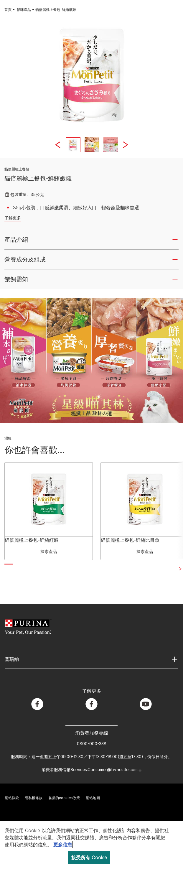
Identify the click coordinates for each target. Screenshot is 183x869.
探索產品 (48, 551)
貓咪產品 (24, 9)
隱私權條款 (33, 798)
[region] (91, 845)
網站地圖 (93, 798)
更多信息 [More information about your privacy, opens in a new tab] (62, 844)
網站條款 (12, 798)
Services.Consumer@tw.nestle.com (106, 769)
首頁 (7, 9)
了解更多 (12, 217)
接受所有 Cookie (89, 857)
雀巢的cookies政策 (64, 798)
